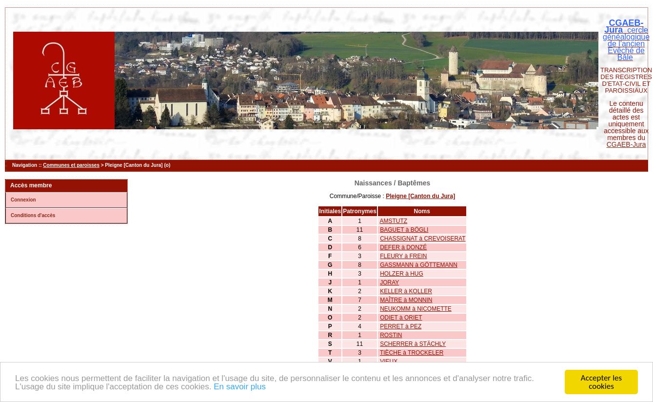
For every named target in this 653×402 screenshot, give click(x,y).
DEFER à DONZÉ (403, 247)
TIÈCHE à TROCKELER (411, 352)
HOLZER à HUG (401, 273)
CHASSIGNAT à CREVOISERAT (422, 238)
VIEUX (388, 361)
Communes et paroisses (71, 165)
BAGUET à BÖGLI (404, 229)
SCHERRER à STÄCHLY (413, 344)
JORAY (389, 282)
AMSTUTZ (394, 221)
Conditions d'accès (33, 215)
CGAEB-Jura (626, 144)
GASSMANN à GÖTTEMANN (418, 264)
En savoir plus (240, 387)
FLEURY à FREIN (403, 256)
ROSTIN (391, 335)
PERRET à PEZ (400, 326)
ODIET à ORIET (401, 317)
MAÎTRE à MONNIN (406, 300)
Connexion (23, 199)
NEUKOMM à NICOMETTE (416, 308)
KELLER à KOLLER (406, 291)
